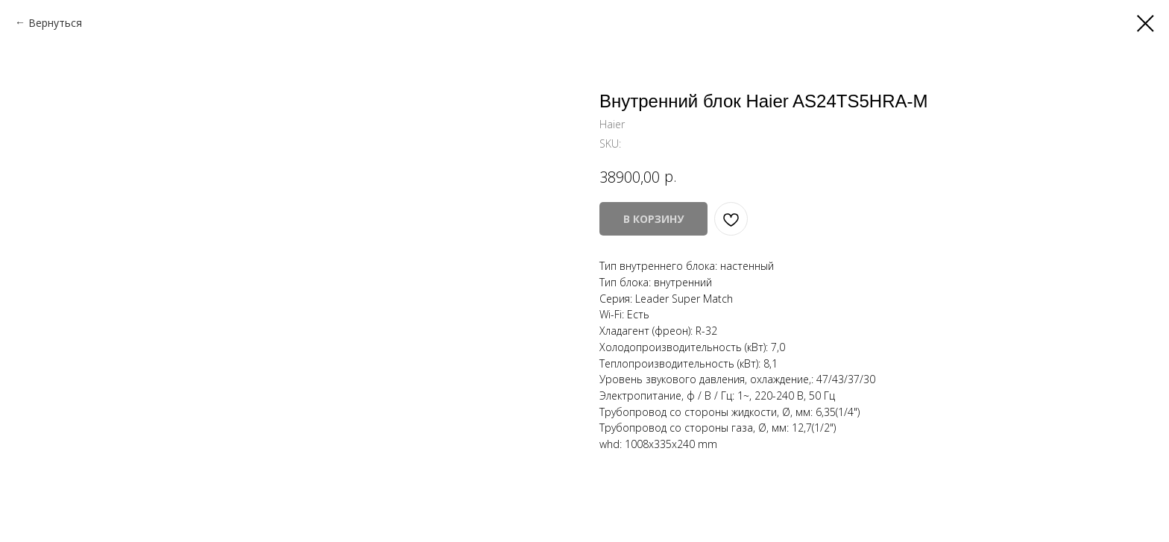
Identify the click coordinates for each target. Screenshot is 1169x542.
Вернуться (55, 23)
